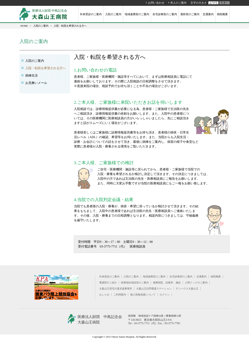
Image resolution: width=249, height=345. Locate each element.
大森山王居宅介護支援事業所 (115, 288)
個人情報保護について (142, 294)
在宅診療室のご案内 (165, 14)
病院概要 (222, 14)
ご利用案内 (119, 294)
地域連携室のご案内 (137, 14)
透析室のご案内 (189, 14)
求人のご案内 (178, 2)
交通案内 (208, 14)
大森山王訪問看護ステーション (154, 288)
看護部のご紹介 (108, 282)
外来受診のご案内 (91, 14)
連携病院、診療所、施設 (167, 282)
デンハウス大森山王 (187, 288)
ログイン (165, 294)
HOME (24, 25)
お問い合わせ (156, 2)
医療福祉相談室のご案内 (135, 282)
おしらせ (104, 294)
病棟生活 (31, 75)
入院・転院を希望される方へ (45, 68)
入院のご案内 (113, 14)
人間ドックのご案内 (196, 282)
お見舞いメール (36, 83)
